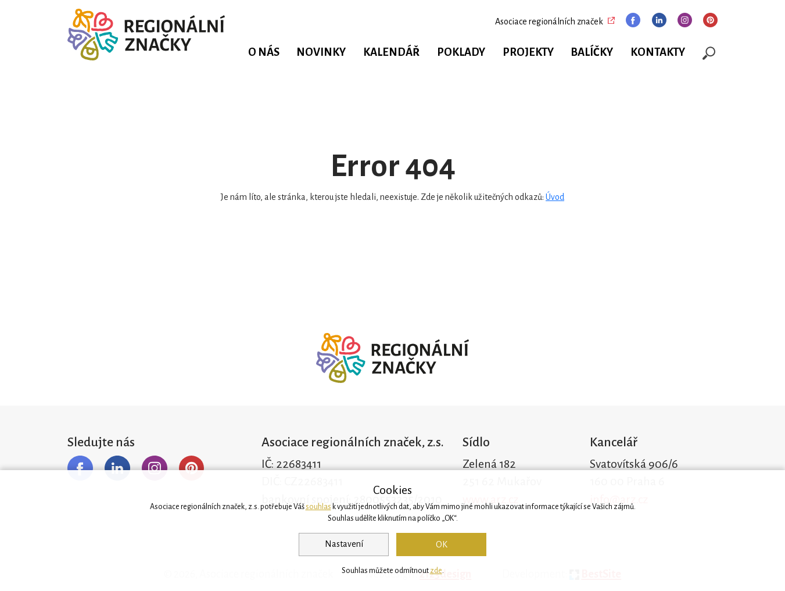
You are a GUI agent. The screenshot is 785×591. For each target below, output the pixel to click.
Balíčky (592, 52)
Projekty (528, 52)
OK (441, 544)
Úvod (555, 197)
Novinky (321, 52)
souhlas (318, 507)
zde (436, 571)
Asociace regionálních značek (549, 21)
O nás (263, 52)
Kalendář (391, 52)
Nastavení (344, 544)
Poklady (461, 52)
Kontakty (657, 52)
